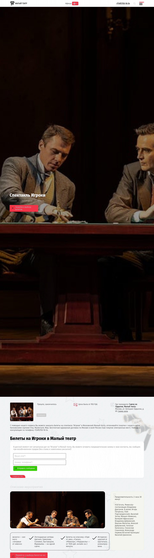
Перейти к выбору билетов (23, 208)
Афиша (68, 3)
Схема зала (123, 411)
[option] (28, 541)
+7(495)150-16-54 (123, 3)
